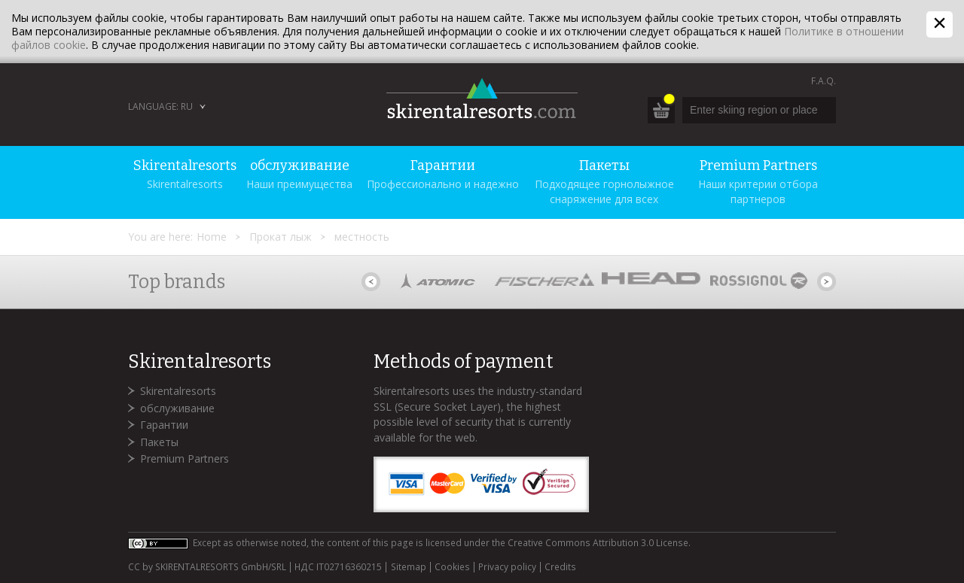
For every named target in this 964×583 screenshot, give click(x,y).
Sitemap (408, 567)
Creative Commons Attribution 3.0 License (598, 542)
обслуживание (177, 408)
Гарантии (164, 425)
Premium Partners (184, 458)
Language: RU (160, 106)
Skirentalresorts (178, 391)
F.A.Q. (823, 80)
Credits (560, 567)
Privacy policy (507, 567)
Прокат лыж (280, 236)
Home (212, 236)
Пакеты (159, 442)
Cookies (452, 567)
